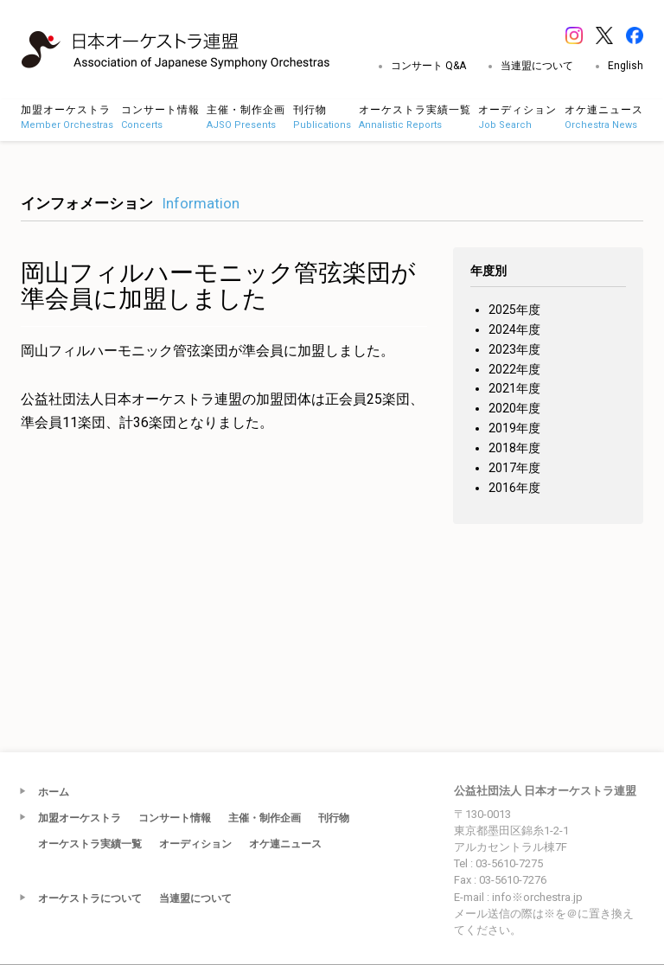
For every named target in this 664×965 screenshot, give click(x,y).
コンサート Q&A (428, 66)
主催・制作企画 (264, 818)
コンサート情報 (174, 818)
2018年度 (514, 448)
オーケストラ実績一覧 (90, 844)
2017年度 (514, 468)
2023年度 (514, 349)
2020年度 (514, 408)
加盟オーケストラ (79, 818)
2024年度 (514, 329)
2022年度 (514, 369)
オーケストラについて (90, 898)
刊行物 (333, 818)
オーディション (195, 844)
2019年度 (514, 428)
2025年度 (514, 309)
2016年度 (514, 488)
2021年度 (514, 388)
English (625, 66)
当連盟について (537, 66)
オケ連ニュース (285, 844)
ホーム (53, 792)
